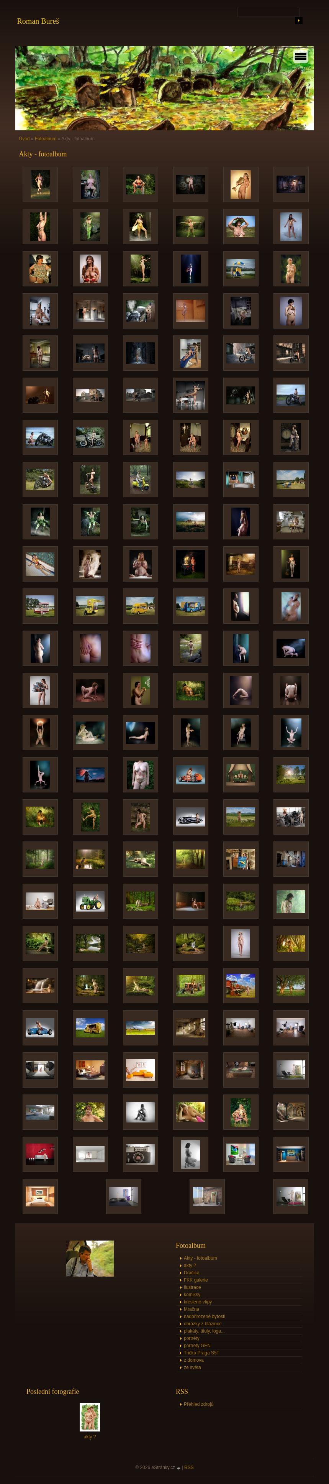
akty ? (190, 1265)
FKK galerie (196, 1280)
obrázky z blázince (203, 1323)
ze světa (192, 1367)
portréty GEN (197, 1345)
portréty (192, 1338)
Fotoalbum (46, 138)
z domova (194, 1360)
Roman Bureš (38, 21)
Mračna (191, 1309)
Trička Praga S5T (201, 1353)
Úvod (24, 138)
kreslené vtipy (198, 1302)
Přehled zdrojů (198, 1404)
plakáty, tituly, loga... (204, 1331)
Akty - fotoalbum (200, 1258)
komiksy (192, 1294)
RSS (189, 1467)
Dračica (192, 1272)
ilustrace (192, 1287)
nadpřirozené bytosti (204, 1316)
